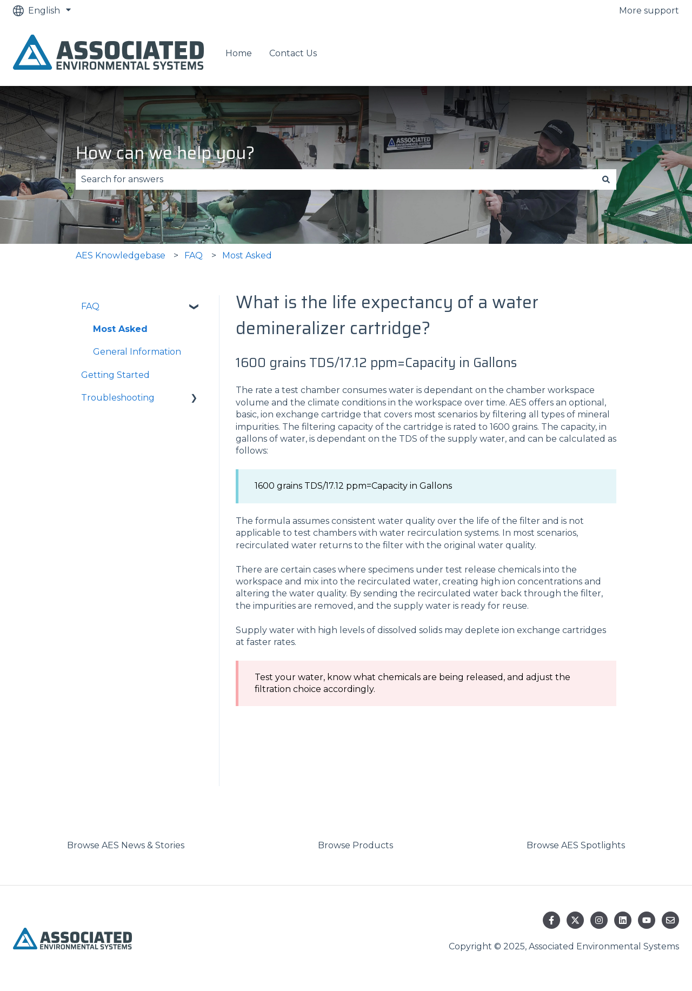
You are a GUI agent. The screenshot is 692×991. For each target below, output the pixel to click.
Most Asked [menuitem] (120, 329)
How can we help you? (165, 153)
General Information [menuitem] (137, 352)
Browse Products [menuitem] (355, 845)
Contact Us (293, 53)
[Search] (606, 179)
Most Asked (247, 255)
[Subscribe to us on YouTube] (646, 920)
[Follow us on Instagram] (599, 920)
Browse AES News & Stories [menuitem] (125, 845)
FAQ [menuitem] (90, 306)
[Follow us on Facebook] (551, 920)
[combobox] (336, 179)
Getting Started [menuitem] (115, 375)
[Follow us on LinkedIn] (622, 920)
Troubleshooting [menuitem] (118, 398)
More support (649, 10)
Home (238, 53)
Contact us (644, 54)
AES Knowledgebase (120, 255)
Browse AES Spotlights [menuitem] (576, 845)
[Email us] (670, 920)
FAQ (193, 255)
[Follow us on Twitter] (575, 920)
